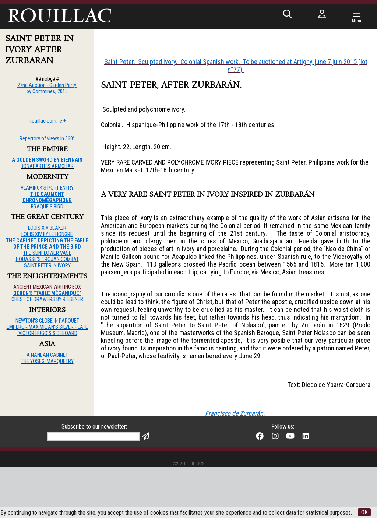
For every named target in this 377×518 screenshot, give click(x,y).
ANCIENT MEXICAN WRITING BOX (47, 287)
